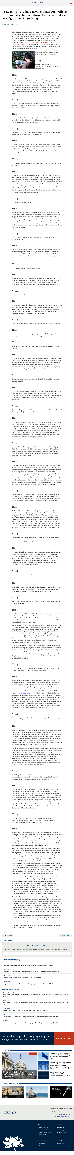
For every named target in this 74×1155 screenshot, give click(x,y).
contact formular (64, 1116)
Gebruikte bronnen (62, 1132)
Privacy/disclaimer (62, 1143)
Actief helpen (42, 1134)
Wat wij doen (60, 1127)
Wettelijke (59, 1140)
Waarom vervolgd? (44, 1130)
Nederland (42, 1143)
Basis (39, 1124)
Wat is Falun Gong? (44, 1127)
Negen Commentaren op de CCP (28, 693)
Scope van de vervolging (45, 1132)
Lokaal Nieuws (43, 1140)
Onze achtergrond (61, 1130)
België (40, 1145)
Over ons (59, 1124)
